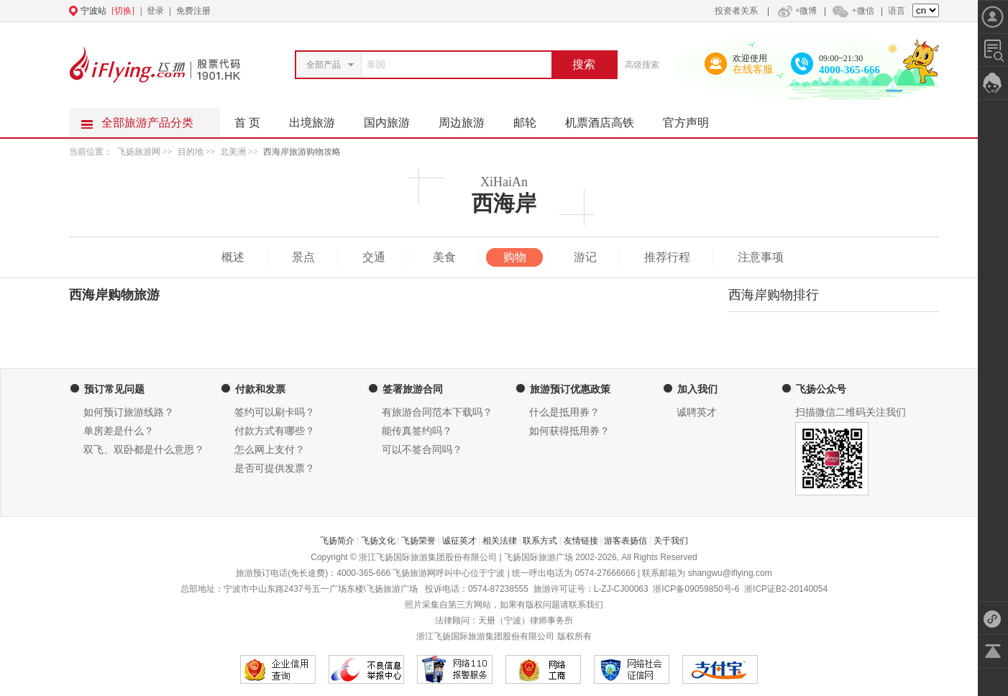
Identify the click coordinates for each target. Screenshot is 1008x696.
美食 (444, 257)
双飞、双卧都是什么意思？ (143, 449)
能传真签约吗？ (417, 431)
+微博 (795, 11)
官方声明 (693, 119)
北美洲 (233, 152)
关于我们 (671, 541)
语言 (896, 11)
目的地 (192, 152)
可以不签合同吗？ (422, 449)
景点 (303, 257)
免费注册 (193, 11)
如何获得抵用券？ (569, 431)
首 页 (247, 122)
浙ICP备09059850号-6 (696, 589)
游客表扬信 (625, 541)
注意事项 (761, 257)
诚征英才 (459, 541)
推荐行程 (667, 257)
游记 (585, 257)
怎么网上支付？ (269, 449)
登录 (155, 11)
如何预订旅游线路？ (128, 412)
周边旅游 (469, 119)
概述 (232, 257)
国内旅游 (394, 119)
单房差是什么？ (118, 431)
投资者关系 (736, 11)
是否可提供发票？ (274, 468)
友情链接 (581, 541)
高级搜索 (642, 65)
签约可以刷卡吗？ (274, 412)
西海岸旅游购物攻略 (302, 152)
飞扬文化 (378, 541)
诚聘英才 (697, 412)
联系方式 (540, 541)
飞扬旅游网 (138, 152)
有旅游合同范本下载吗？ (437, 412)
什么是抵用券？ (564, 412)
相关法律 (499, 541)
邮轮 (532, 119)
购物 (514, 257)
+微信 (852, 11)
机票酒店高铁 (607, 119)
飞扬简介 (337, 541)
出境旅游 (319, 119)
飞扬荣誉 (418, 541)
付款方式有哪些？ (274, 431)
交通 (373, 257)
